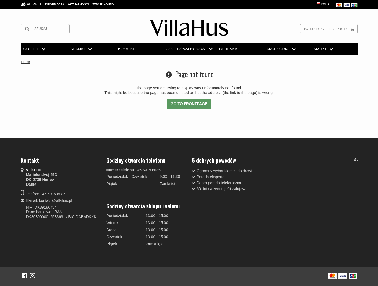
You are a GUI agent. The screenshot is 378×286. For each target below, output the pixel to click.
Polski (324, 4)
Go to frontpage (189, 104)
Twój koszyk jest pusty (330, 28)
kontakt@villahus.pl (55, 200)
